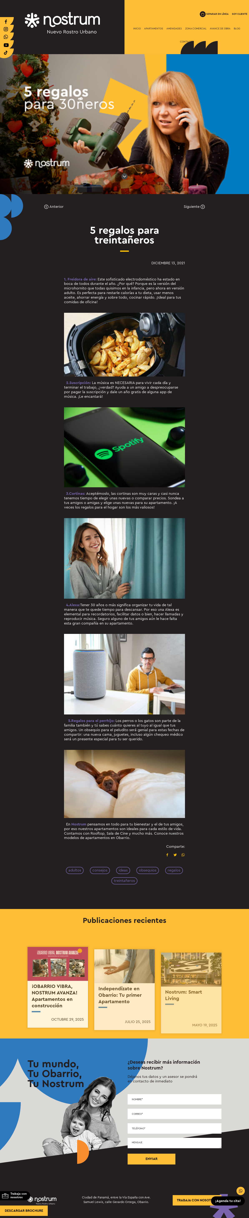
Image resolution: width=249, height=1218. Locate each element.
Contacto (187, 41)
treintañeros (124, 881)
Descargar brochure (24, 1210)
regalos (174, 870)
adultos (74, 870)
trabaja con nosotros (197, 1200)
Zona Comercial (195, 28)
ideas (123, 870)
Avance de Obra (220, 28)
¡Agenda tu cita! (228, 1201)
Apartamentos (153, 28)
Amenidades (174, 28)
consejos (99, 870)
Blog (237, 28)
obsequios (147, 870)
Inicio (137, 28)
